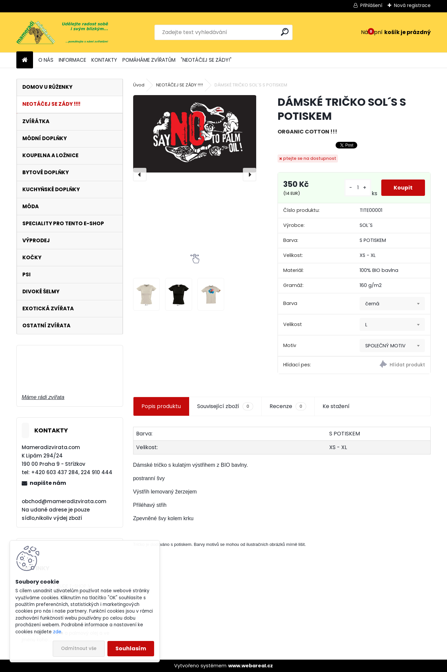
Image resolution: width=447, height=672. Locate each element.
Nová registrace (412, 5)
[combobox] (392, 303)
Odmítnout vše (78, 648)
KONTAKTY (104, 59)
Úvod (138, 85)
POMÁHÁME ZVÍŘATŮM (148, 59)
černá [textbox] (372, 303)
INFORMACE (72, 59)
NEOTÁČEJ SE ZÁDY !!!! (179, 85)
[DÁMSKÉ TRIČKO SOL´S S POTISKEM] (195, 134)
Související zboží (225, 406)
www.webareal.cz (250, 665)
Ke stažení (336, 406)
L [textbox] (366, 324)
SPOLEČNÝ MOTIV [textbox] (385, 345)
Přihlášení (371, 5)
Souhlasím (130, 648)
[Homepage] (24, 60)
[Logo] (62, 32)
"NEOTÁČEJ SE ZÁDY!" (206, 59)
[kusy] (357, 188)
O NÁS (45, 59)
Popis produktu (161, 406)
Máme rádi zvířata (43, 397)
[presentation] (139, 174)
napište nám (48, 483)
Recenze (288, 406)
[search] (285, 32)
